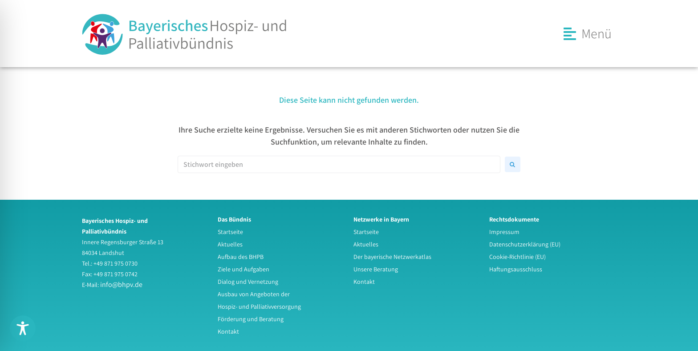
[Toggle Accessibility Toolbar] (23, 328)
